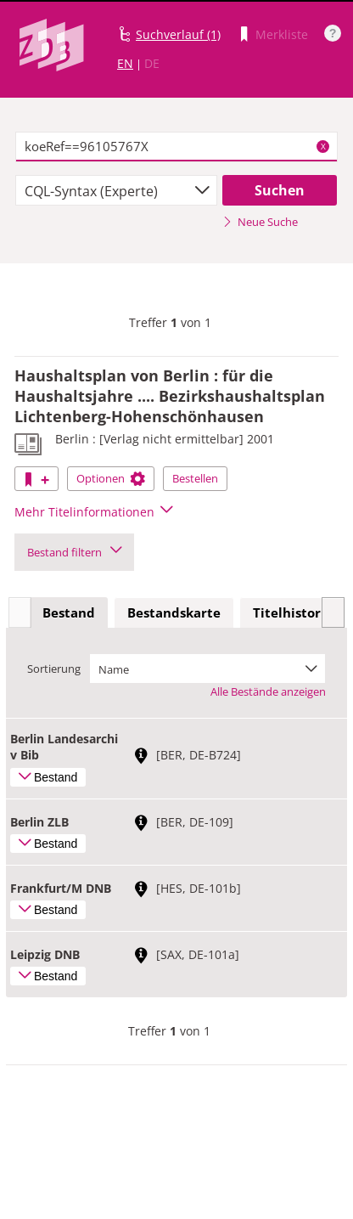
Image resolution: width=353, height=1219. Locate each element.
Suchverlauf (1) (178, 34)
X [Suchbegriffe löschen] (323, 146)
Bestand (68, 612)
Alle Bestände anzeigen (268, 691)
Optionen (110, 478)
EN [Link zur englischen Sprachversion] (125, 63)
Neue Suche (260, 221)
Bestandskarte (174, 612)
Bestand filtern (74, 552)
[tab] (69, 613)
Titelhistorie (293, 612)
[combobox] (116, 190)
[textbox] (176, 147)
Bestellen (195, 478)
